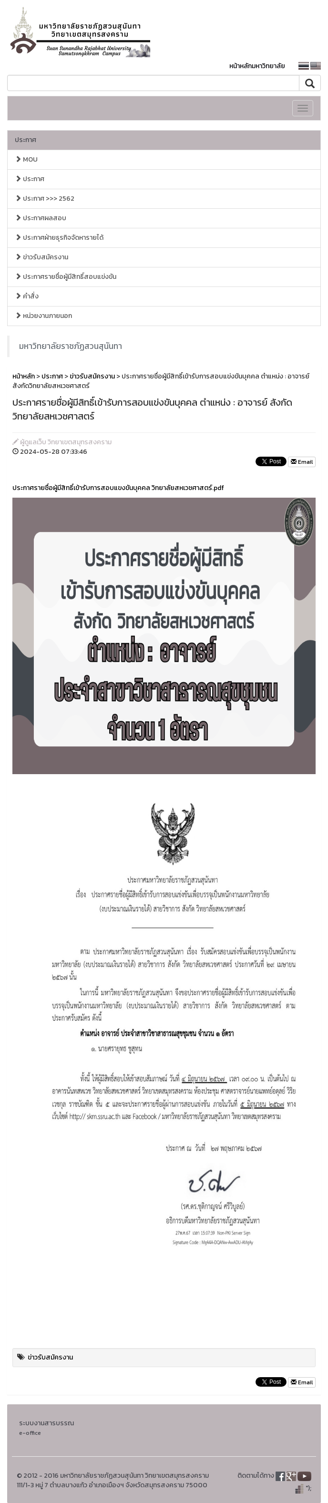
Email (302, 462)
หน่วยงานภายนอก (43, 316)
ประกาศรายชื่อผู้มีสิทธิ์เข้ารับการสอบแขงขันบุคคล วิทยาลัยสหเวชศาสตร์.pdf (118, 488)
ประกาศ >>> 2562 (44, 199)
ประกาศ (25, 140)
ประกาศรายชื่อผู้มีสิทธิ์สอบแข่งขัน (65, 277)
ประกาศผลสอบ (40, 218)
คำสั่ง (27, 296)
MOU (26, 159)
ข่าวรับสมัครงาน (41, 257)
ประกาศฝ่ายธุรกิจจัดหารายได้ (59, 238)
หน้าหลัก (23, 376)
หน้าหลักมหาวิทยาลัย (257, 66)
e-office (30, 1432)
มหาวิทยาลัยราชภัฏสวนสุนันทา (70, 346)
